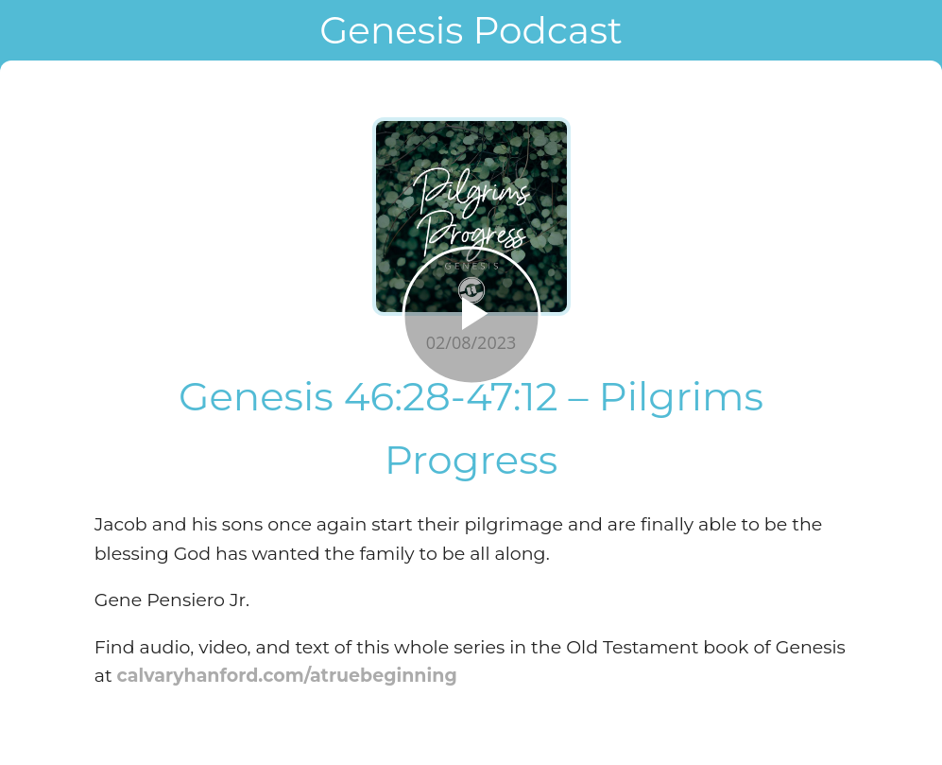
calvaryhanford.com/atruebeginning (287, 676)
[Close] (30, 30)
